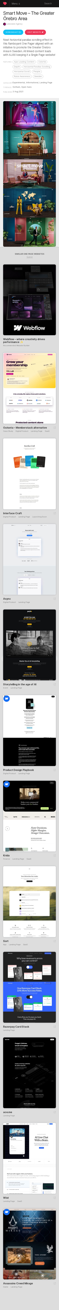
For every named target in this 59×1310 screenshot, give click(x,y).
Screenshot (13, 32)
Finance (6, 859)
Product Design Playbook (18, 770)
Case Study (8, 431)
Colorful (42, 62)
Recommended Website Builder (16, 345)
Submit (30, 257)
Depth (17, 66)
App (4, 944)
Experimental (19, 82)
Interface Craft (12, 513)
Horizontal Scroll (21, 71)
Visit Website (35, 32)
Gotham (16, 87)
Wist (6, 1197)
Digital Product (22, 431)
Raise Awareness (22, 76)
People (37, 71)
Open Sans (26, 87)
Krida (6, 855)
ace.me (7, 1112)
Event (5, 688)
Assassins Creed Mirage (18, 1283)
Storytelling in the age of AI (19, 684)
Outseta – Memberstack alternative (25, 427)
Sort (5, 941)
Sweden (38, 76)
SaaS (47, 431)
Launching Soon (39, 517)
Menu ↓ (16, 3)
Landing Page (45, 82)
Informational (32, 82)
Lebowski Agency (14, 24)
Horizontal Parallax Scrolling (37, 66)
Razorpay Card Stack (16, 1026)
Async (7, 598)
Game (5, 1287)
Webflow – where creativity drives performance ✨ (24, 341)
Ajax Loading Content (24, 62)
